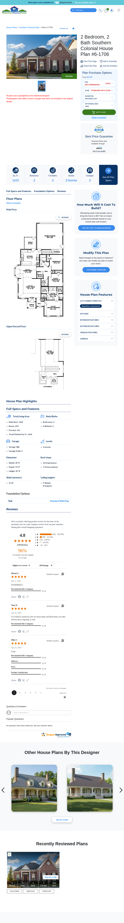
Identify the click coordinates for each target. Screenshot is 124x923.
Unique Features (88, 332)
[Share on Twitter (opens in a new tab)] (23, 597)
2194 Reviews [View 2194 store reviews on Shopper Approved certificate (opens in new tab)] (25, 545)
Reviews (61, 191)
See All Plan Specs (108, 175)
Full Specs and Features (18, 191)
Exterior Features (89, 326)
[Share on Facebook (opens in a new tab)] (19, 597)
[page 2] (20, 693)
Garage (84, 339)
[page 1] (14, 693)
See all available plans (85, 2)
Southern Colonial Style (29, 28)
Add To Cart (99, 112)
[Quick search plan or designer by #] (83, 10)
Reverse (69, 76)
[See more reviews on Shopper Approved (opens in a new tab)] (27, 597)
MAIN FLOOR (30, 892)
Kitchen (84, 314)
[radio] (50, 534)
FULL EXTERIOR (14, 892)
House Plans (12, 28)
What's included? (13, 203)
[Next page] (41, 693)
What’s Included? (99, 118)
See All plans (62, 820)
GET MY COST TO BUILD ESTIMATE (96, 228)
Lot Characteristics (90, 301)
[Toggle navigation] (119, 10)
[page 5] (36, 693)
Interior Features (89, 320)
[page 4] (30, 693)
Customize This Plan (96, 270)
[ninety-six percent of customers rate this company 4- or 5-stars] (22, 553)
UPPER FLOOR (47, 892)
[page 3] (25, 693)
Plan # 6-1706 (50, 877)
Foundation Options (44, 191)
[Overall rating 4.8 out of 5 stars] (22, 541)
